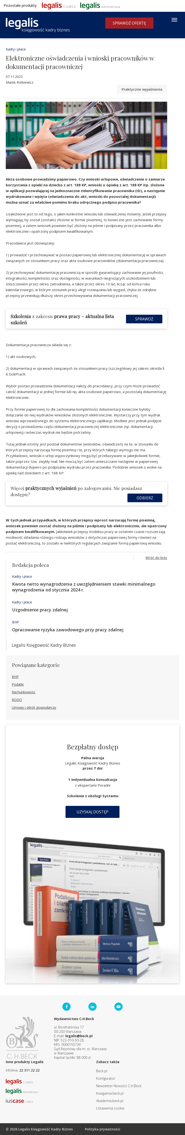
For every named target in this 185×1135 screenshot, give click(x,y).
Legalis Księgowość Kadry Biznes (44, 645)
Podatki (18, 684)
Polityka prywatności (102, 1129)
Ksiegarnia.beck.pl (110, 1093)
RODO (17, 699)
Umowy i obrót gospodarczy (34, 707)
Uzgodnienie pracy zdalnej (40, 610)
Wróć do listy (156, 557)
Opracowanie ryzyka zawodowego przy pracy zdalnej (68, 630)
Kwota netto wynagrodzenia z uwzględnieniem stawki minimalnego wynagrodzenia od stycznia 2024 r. (83, 587)
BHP (15, 622)
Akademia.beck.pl (109, 1100)
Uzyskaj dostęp (92, 812)
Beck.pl (101, 1071)
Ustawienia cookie (110, 1108)
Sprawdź (144, 319)
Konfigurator (105, 1078)
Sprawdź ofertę (129, 23)
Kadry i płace (16, 49)
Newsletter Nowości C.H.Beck (118, 1086)
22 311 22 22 (29, 1070)
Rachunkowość (23, 692)
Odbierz (145, 498)
